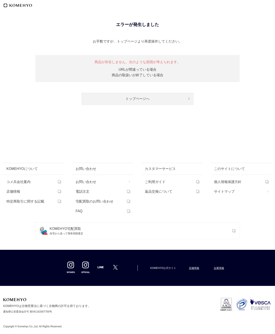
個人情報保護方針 (227, 182)
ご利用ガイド (155, 182)
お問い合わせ (86, 182)
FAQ (79, 211)
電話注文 (82, 191)
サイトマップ (224, 191)
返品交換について (158, 191)
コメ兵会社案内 (18, 182)
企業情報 (219, 268)
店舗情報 (13, 191)
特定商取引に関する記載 (25, 201)
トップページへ (137, 99)
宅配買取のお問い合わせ (94, 201)
